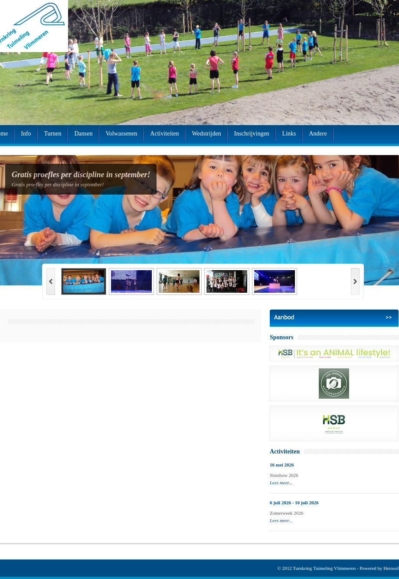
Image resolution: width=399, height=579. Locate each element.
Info (26, 133)
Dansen (83, 133)
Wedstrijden (206, 133)
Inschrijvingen (251, 133)
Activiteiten (164, 133)
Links (289, 133)
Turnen (53, 133)
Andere (318, 133)
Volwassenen (121, 133)
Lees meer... (281, 482)
